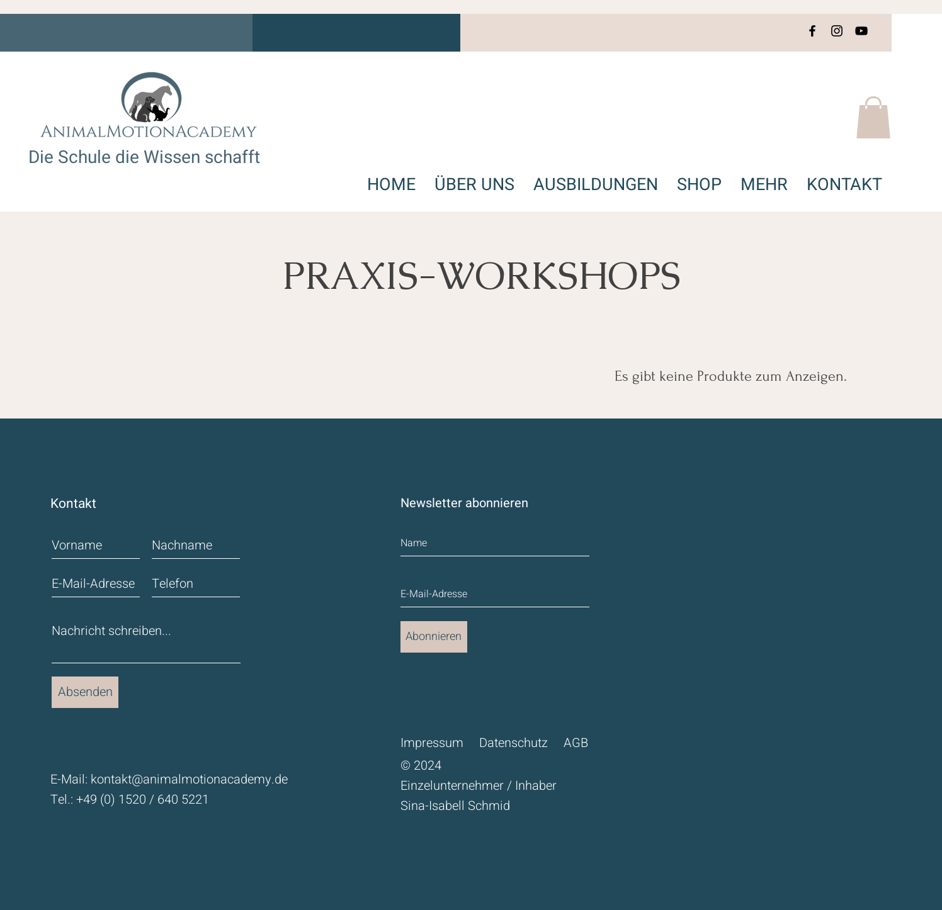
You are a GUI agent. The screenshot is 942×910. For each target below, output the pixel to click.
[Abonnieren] (433, 637)
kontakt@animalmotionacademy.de (189, 779)
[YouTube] (861, 30)
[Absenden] (85, 692)
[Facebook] (812, 30)
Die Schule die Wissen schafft (144, 158)
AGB (576, 743)
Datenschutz (513, 743)
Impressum (431, 743)
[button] (873, 117)
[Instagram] (836, 30)
